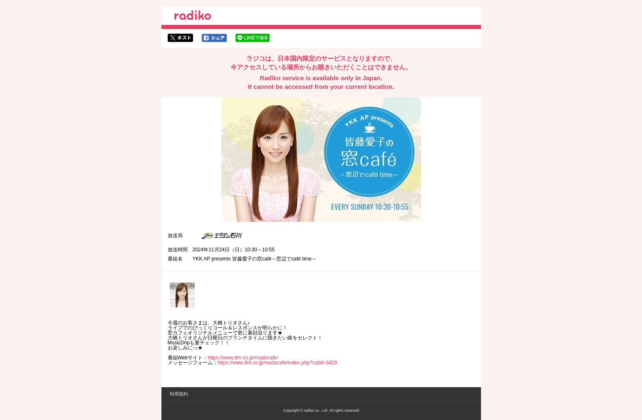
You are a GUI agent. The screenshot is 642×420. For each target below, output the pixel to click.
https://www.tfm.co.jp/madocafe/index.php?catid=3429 (277, 363)
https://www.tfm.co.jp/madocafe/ (243, 358)
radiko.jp (193, 16)
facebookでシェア (214, 38)
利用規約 (179, 393)
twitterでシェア (180, 38)
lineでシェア (252, 38)
